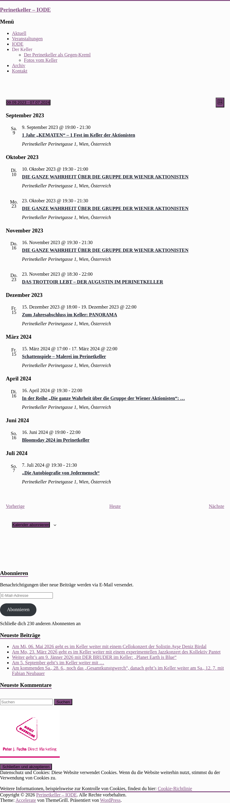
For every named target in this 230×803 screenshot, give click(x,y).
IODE (17, 44)
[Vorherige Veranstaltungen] (15, 506)
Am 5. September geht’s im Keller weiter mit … (58, 662)
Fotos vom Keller (40, 60)
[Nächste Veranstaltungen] (216, 506)
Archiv (18, 65)
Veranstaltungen (27, 38)
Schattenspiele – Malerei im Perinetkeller (64, 356)
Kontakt (19, 70)
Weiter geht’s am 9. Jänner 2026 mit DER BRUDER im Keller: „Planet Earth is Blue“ (94, 657)
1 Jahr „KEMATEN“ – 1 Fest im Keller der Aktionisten (78, 135)
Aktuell (19, 33)
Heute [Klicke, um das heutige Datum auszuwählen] (115, 506)
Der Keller (22, 49)
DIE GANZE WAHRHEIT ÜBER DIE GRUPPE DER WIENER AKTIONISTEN (105, 176)
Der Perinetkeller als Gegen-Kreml (57, 54)
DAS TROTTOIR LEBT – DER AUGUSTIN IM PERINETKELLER (92, 281)
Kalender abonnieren (31, 525)
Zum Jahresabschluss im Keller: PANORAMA (69, 314)
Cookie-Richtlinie (175, 788)
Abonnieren (18, 609)
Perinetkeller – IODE (25, 10)
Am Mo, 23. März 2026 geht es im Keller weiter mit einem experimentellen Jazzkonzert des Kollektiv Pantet (116, 651)
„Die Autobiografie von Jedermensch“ (61, 472)
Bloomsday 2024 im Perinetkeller (56, 440)
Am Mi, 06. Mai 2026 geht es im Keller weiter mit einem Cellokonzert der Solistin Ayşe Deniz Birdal (109, 646)
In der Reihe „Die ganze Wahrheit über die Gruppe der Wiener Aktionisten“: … (103, 398)
